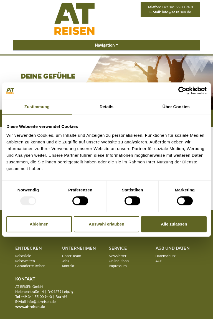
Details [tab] (106, 106)
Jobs (65, 260)
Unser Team (71, 255)
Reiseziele (23, 255)
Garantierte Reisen (30, 265)
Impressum (118, 265)
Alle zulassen (174, 224)
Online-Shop (119, 260)
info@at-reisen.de (176, 11)
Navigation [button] (105, 45)
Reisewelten (25, 260)
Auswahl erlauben (106, 224)
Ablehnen (39, 224)
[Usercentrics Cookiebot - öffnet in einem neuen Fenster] (182, 91)
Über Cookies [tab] (176, 106)
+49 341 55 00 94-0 (177, 6)
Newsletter (117, 255)
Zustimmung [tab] (37, 106)
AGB (159, 260)
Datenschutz (166, 255)
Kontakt (68, 265)
